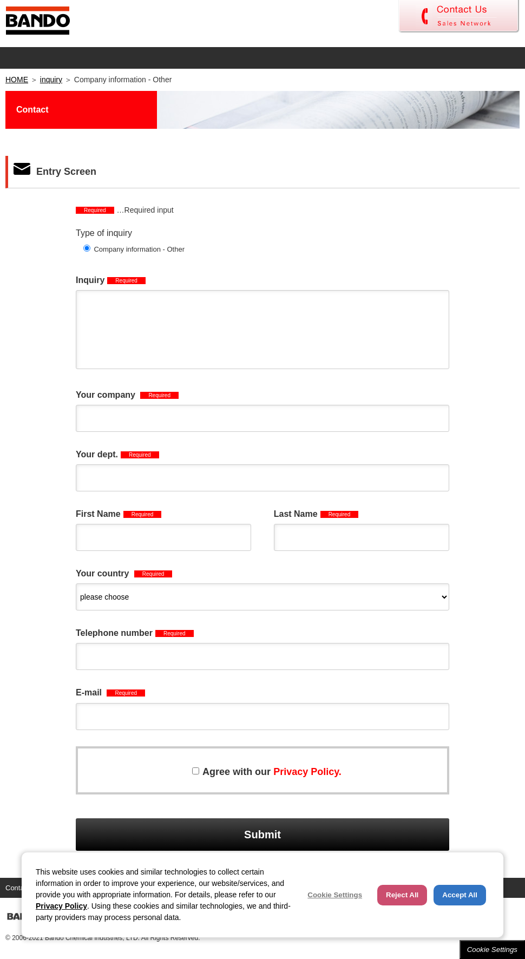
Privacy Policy (61, 906)
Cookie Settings (492, 949)
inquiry (51, 79)
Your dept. (117, 454)
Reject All (402, 895)
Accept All (459, 895)
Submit (262, 834)
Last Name (316, 513)
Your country (124, 573)
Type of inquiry (104, 233)
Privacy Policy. (307, 771)
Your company (127, 394)
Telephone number (135, 633)
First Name (118, 513)
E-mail (110, 692)
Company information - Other (139, 249)
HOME (16, 79)
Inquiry (111, 280)
